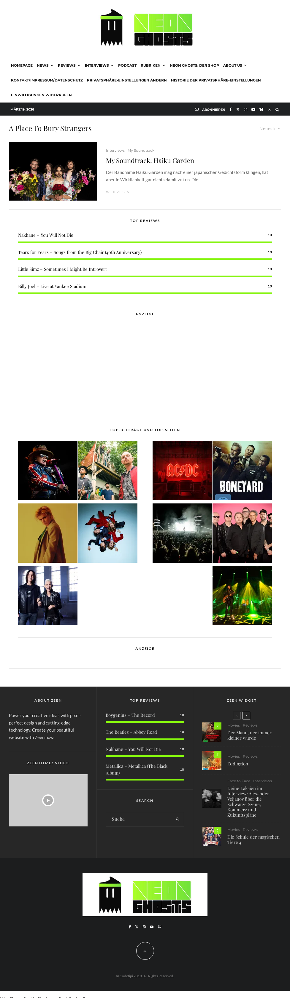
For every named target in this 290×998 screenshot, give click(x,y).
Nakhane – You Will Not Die (45, 235)
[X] (238, 109)
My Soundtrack (141, 150)
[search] (178, 819)
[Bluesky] (261, 109)
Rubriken (151, 65)
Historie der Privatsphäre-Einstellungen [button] (216, 80)
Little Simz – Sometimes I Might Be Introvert (62, 269)
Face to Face (238, 783)
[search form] (139, 819)
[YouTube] (253, 109)
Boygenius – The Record (130, 715)
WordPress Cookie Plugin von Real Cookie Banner (48, 994)
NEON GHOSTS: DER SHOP (194, 65)
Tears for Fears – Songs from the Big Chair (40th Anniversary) (80, 252)
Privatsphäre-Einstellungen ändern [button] (127, 80)
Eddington (237, 764)
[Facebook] (230, 109)
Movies (233, 725)
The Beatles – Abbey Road (131, 732)
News (43, 65)
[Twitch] (159, 927)
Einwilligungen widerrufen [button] (41, 95)
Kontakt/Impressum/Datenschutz (47, 80)
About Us (232, 65)
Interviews (97, 65)
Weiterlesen (117, 192)
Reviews (67, 65)
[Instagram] (245, 109)
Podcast (127, 65)
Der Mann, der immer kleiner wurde (249, 735)
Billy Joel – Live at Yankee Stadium (52, 286)
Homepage (22, 65)
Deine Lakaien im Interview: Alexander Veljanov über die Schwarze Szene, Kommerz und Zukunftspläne (248, 804)
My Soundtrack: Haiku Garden (150, 160)
